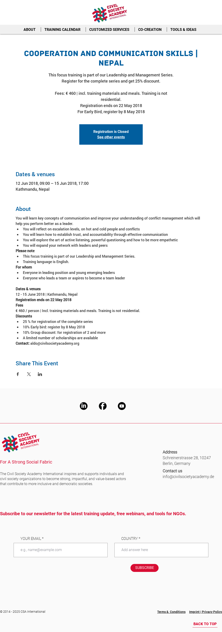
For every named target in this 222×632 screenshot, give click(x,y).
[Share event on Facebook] (18, 374)
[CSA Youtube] (122, 406)
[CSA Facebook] (103, 406)
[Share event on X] (29, 374)
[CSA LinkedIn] (84, 406)
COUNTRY (129, 539)
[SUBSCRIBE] (144, 568)
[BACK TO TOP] (205, 624)
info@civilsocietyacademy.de (188, 476)
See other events (111, 137)
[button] (30, 29)
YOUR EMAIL (30, 539)
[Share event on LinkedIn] (40, 374)
